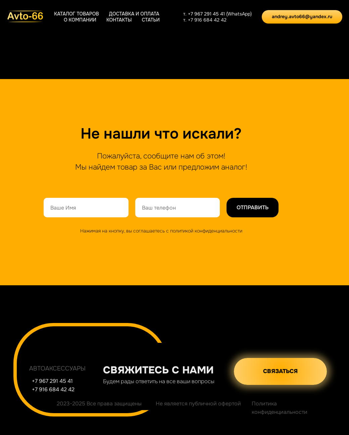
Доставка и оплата (134, 14)
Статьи (150, 20)
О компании (80, 20)
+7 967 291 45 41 (207, 14)
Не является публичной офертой (198, 403)
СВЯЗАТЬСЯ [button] (280, 371)
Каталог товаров (76, 14)
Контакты (119, 20)
